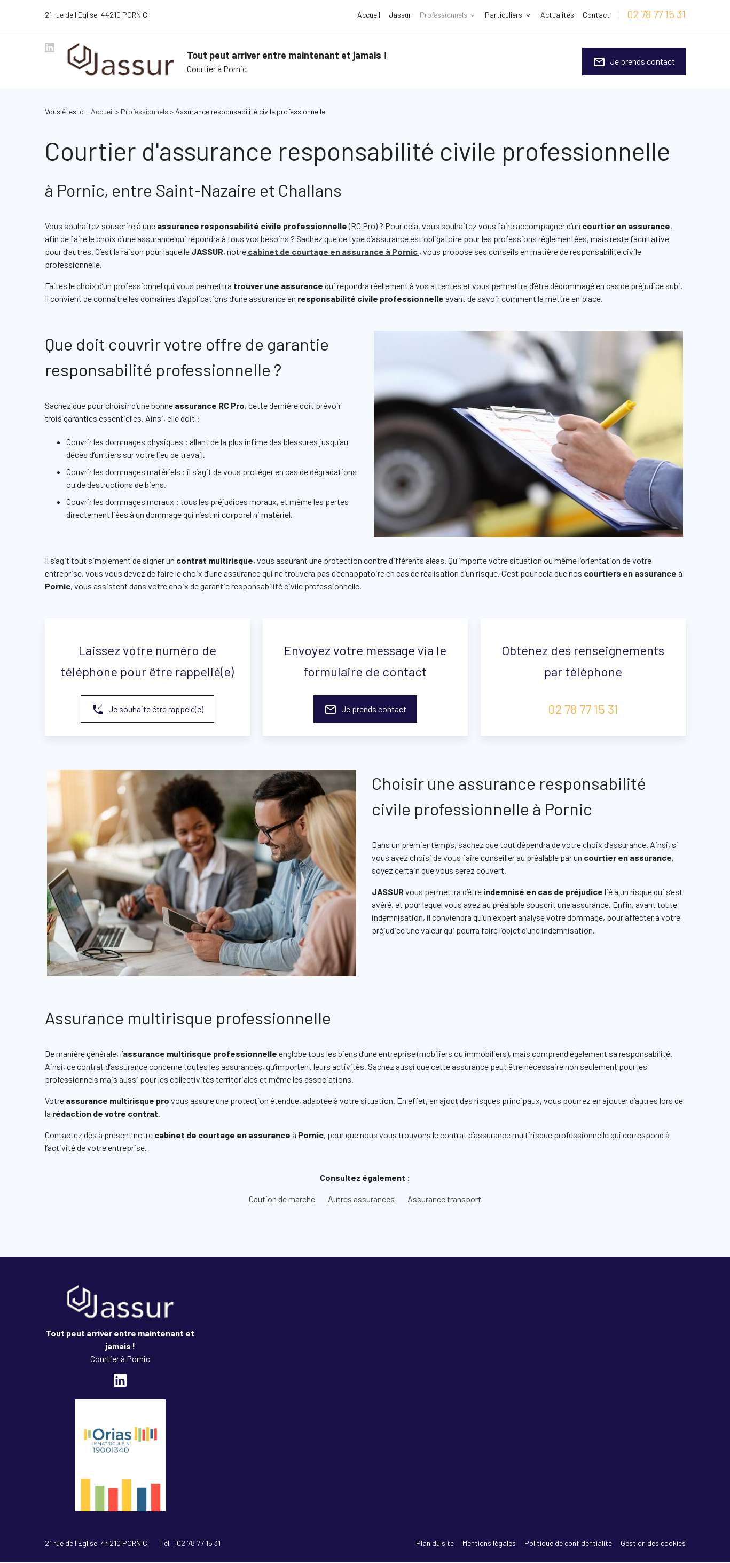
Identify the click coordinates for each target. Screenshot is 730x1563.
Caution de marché (282, 1199)
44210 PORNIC (96, 14)
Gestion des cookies (653, 1543)
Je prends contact (634, 62)
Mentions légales (489, 1543)
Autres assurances (361, 1199)
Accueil (368, 14)
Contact (596, 14)
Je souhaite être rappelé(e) (147, 709)
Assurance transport (444, 1199)
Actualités (557, 14)
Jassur (400, 14)
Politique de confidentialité (568, 1543)
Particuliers (503, 14)
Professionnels (443, 14)
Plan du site (435, 1543)
